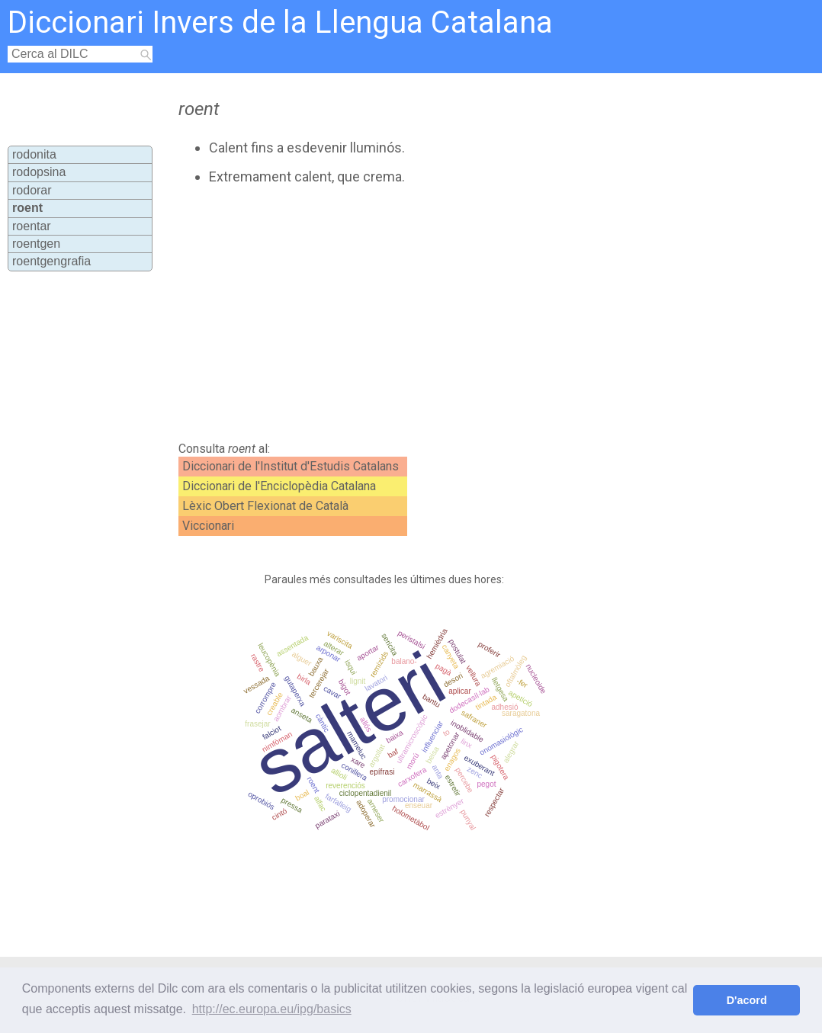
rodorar (32, 190)
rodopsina (39, 171)
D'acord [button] (747, 1000)
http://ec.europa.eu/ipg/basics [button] (272, 1009)
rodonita (34, 154)
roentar (31, 226)
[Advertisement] (433, 313)
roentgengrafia (51, 261)
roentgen (36, 243)
